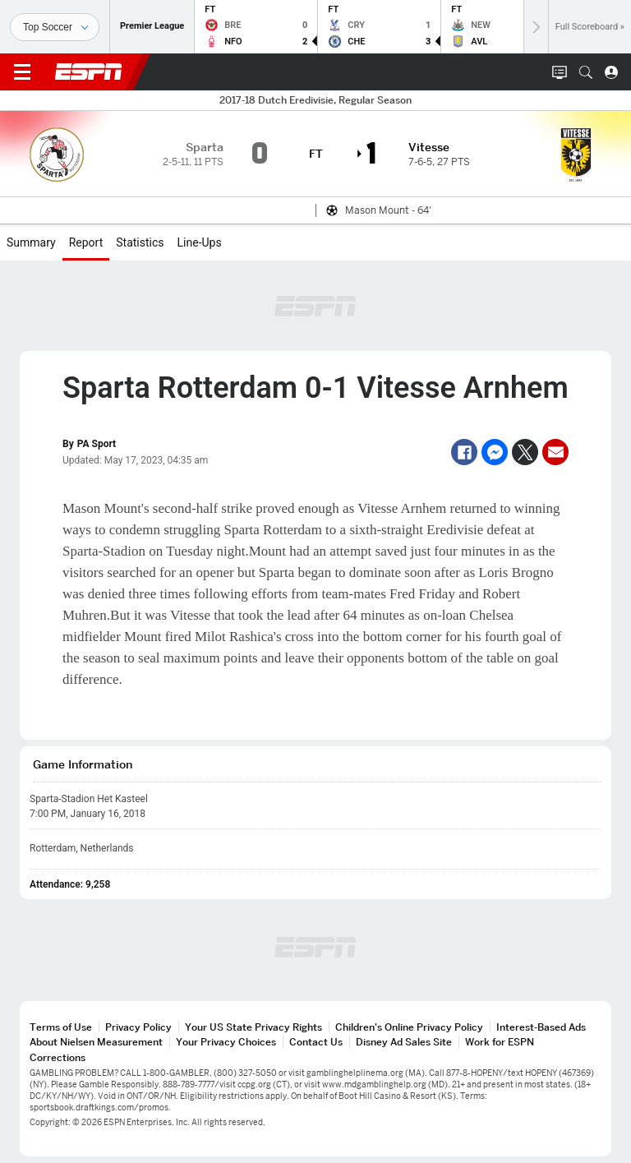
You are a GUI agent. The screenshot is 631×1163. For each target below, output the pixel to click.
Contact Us (316, 1042)
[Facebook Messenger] (494, 452)
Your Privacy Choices (226, 1042)
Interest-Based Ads (541, 1027)
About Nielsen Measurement (96, 1042)
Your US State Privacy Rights (253, 1027)
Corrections (57, 1057)
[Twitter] (525, 452)
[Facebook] (464, 452)
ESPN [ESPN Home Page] (88, 71)
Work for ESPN (499, 1042)
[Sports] (55, 27)
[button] (585, 72)
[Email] (555, 452)
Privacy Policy (138, 1027)
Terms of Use (61, 1027)
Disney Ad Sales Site (404, 1042)
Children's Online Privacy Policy (409, 1027)
